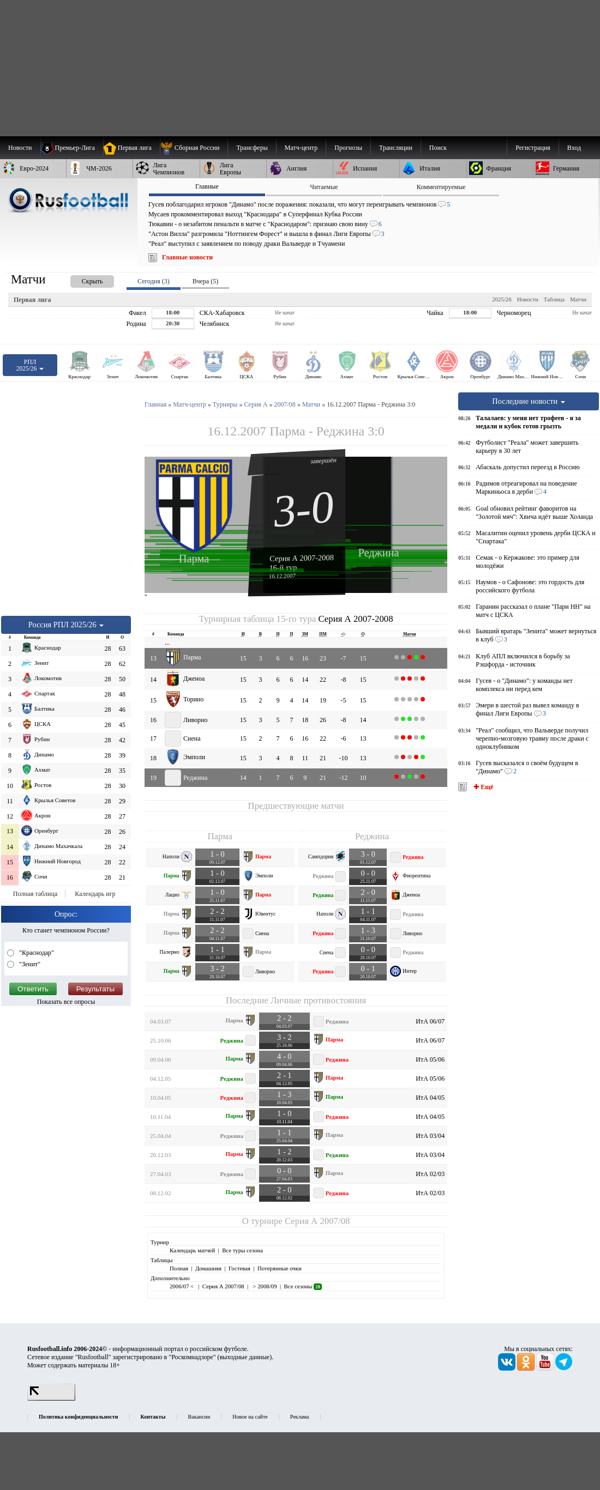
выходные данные (245, 1357)
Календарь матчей (192, 1250)
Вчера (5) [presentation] (205, 281)
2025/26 (501, 299)
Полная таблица (35, 894)
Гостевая (239, 1268)
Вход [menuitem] (574, 148)
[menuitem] (194, 147)
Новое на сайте (249, 1417)
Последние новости (528, 401)
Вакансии (199, 1417)
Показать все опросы (66, 1002)
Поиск (438, 148)
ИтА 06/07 (430, 1021)
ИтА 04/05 (430, 1097)
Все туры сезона (242, 1250)
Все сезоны (303, 1286)
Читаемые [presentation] (324, 187)
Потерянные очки (279, 1268)
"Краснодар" (35, 952)
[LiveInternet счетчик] (51, 1398)
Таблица (554, 299)
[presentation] (81, 279)
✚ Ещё (482, 787)
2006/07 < (182, 1286)
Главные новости (187, 257)
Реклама (299, 1417)
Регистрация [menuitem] (532, 148)
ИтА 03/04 (430, 1136)
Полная (179, 1268)
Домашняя (208, 1268)
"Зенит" (28, 964)
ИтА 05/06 (430, 1059)
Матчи (578, 299)
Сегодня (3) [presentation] (153, 281)
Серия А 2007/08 (317, 1221)
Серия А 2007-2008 (301, 557)
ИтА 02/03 (430, 1174)
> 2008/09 (264, 1286)
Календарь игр (95, 894)
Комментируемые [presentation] (441, 187)
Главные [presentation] (207, 186)
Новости (527, 299)
